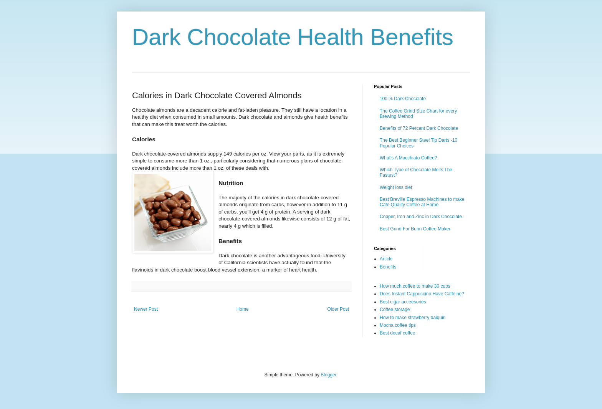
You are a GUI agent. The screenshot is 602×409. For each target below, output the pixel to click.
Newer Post (146, 309)
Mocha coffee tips (398, 325)
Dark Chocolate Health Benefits (292, 37)
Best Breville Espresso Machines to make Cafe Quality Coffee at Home (422, 202)
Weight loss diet (396, 187)
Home (243, 309)
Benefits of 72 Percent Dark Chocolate (419, 128)
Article (386, 259)
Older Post (338, 309)
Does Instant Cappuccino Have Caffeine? (422, 293)
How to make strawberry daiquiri (412, 317)
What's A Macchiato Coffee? (408, 158)
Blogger (328, 375)
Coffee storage (395, 309)
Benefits (388, 267)
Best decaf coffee (397, 333)
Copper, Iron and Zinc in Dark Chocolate (421, 216)
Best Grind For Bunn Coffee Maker (415, 229)
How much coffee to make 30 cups (415, 286)
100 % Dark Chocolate (403, 98)
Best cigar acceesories (403, 302)
